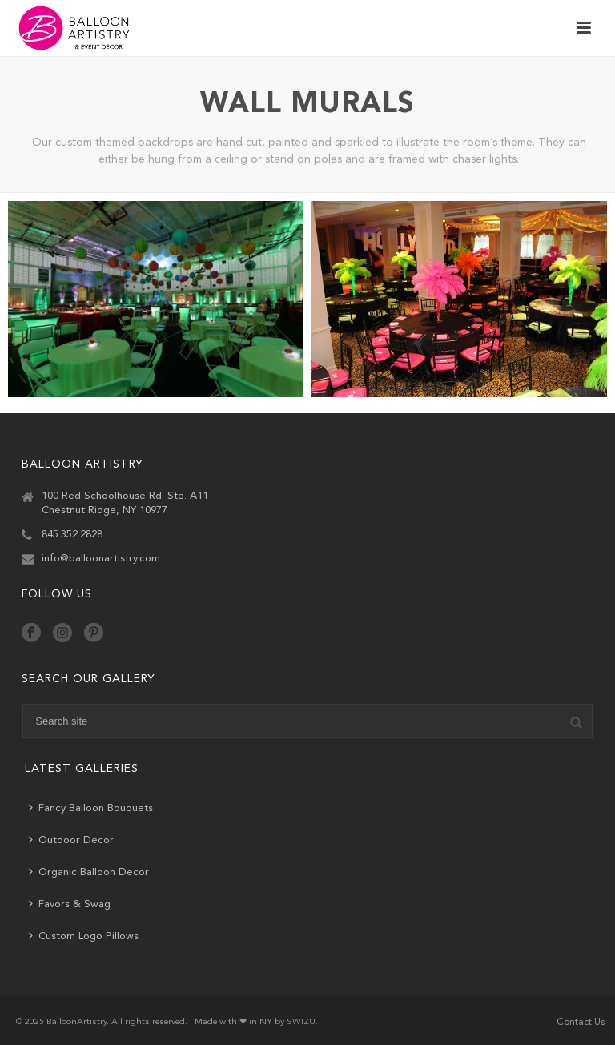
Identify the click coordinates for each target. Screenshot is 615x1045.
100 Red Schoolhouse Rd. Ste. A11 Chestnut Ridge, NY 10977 (125, 503)
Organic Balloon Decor (89, 872)
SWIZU (301, 1022)
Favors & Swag (70, 904)
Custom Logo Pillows (84, 936)
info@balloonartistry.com (101, 558)
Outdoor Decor (71, 840)
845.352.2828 (72, 534)
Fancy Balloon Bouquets (91, 808)
